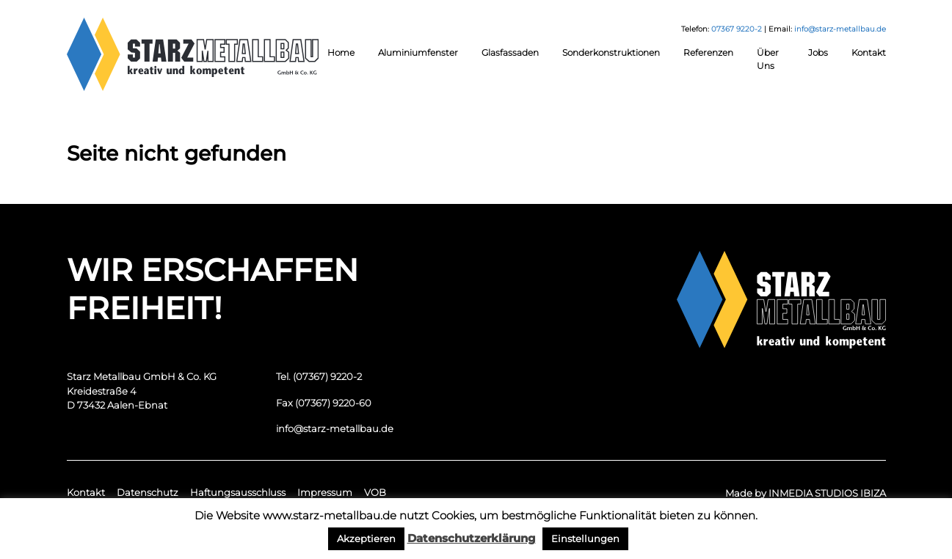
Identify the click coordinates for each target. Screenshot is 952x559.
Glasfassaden (510, 52)
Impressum (324, 492)
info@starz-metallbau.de (840, 29)
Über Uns (768, 59)
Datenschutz (147, 492)
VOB (375, 492)
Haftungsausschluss (238, 492)
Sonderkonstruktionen (611, 52)
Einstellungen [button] (585, 538)
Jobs (818, 52)
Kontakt (868, 52)
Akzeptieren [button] (366, 538)
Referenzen (708, 52)
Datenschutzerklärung (471, 538)
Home (341, 52)
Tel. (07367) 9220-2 (319, 376)
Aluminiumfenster (418, 52)
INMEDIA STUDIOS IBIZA (827, 493)
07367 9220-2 (736, 29)
